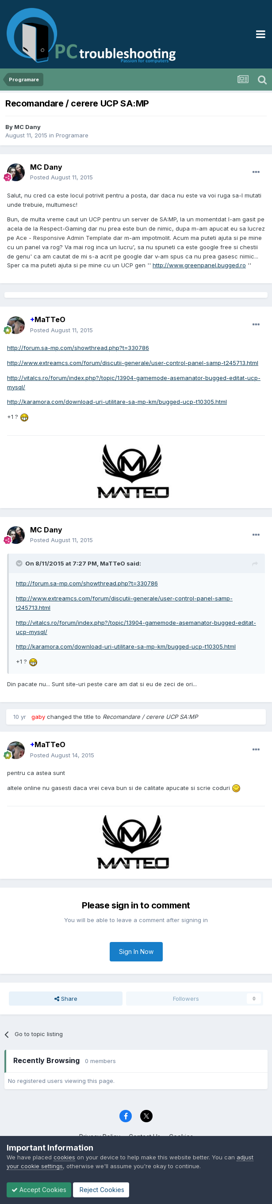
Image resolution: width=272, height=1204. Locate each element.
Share (65, 998)
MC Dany (27, 126)
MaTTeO (47, 319)
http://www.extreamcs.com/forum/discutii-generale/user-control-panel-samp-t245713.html (132, 362)
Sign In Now (136, 951)
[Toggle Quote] (20, 563)
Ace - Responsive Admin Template (63, 237)
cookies (64, 1157)
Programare (72, 135)
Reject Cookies (101, 1189)
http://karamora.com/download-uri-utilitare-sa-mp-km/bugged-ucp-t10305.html (117, 401)
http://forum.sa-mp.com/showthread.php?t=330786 (78, 347)
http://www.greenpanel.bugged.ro (199, 265)
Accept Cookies (38, 1189)
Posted (61, 177)
